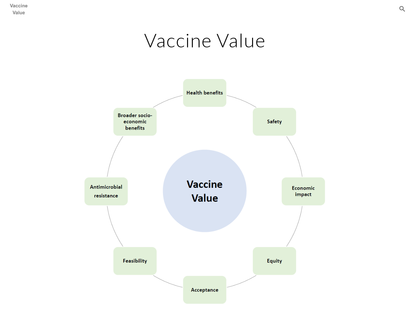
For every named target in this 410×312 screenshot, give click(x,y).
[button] (402, 9)
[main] (205, 40)
